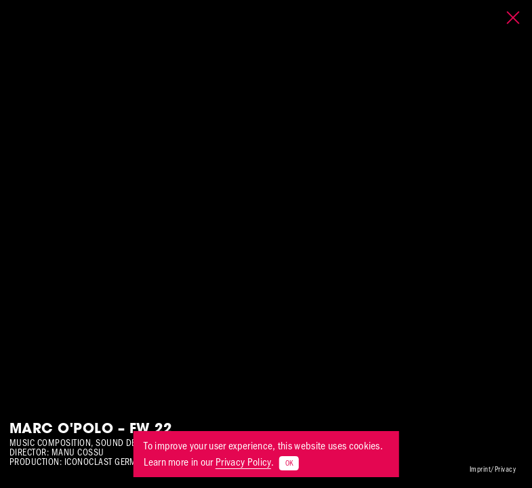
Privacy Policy (243, 461)
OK (289, 463)
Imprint (480, 469)
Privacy (505, 469)
